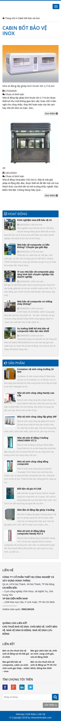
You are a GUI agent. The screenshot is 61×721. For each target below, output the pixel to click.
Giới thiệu (31, 714)
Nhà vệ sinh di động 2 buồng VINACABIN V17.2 (32, 439)
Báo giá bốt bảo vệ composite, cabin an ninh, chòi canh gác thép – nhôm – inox (16, 666)
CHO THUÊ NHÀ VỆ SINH (15, 626)
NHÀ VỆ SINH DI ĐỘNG (18, 630)
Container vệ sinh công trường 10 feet (35, 370)
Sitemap (20, 714)
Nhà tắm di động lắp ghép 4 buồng (35, 510)
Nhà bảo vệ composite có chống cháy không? (34, 302)
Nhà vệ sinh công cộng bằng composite (32, 462)
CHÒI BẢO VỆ (37, 626)
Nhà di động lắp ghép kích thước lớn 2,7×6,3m (28, 86)
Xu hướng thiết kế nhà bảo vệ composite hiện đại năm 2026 (33, 329)
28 (3, 167)
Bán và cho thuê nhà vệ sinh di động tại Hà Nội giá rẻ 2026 (15, 653)
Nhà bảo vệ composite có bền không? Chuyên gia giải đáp (33, 246)
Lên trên (50, 704)
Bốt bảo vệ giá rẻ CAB (29, 488)
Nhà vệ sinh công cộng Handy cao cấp (35, 394)
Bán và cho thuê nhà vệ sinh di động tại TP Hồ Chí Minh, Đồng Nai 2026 (44, 665)
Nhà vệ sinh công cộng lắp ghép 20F (37, 416)
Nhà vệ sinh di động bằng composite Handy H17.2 (31, 532)
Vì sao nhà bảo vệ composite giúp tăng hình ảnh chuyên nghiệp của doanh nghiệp (35, 274)
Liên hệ (41, 714)
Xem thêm (51, 113)
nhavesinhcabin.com (41, 717)
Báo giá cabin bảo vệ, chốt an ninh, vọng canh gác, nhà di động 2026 (44, 653)
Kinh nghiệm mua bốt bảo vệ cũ (34, 220)
